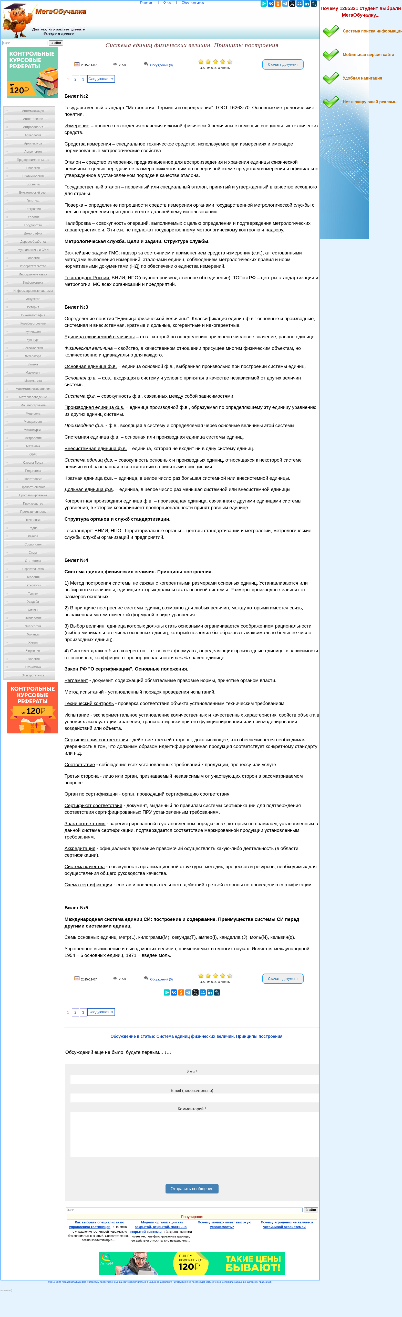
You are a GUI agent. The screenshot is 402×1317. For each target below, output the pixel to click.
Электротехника (33, 675)
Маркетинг (33, 372)
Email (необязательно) (192, 1090)
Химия (33, 642)
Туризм (33, 593)
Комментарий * (192, 1109)
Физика (33, 610)
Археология (33, 135)
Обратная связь (193, 2)
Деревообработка (33, 241)
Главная (146, 2)
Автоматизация (33, 111)
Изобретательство (33, 266)
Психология (33, 520)
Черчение (33, 651)
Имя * (192, 1072)
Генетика (33, 201)
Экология (33, 659)
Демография (33, 233)
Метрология (33, 438)
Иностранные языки (33, 274)
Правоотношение (33, 487)
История (33, 307)
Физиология (33, 618)
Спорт (33, 552)
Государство (33, 225)
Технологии (33, 585)
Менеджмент (33, 421)
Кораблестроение (33, 323)
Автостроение (33, 119)
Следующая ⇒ (101, 79)
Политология (33, 479)
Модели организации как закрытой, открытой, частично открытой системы (158, 1227)
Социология (33, 544)
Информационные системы (33, 291)
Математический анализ (33, 389)
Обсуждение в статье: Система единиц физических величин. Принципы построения (196, 1036)
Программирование (33, 495)
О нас (167, 2)
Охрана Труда (33, 462)
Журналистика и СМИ (32, 250)
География (33, 209)
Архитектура (33, 143)
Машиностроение (33, 405)
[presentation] (109, 1172)
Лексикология (33, 348)
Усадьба (33, 602)
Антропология (33, 127)
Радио (33, 528)
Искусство (33, 299)
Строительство (33, 569)
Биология (33, 168)
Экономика (33, 667)
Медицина (33, 413)
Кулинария (33, 331)
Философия (33, 626)
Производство (33, 503)
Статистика (33, 561)
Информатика (33, 282)
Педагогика (33, 471)
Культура (33, 340)
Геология (33, 217)
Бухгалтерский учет (33, 192)
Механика (33, 446)
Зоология (33, 258)
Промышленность (33, 512)
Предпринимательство (33, 160)
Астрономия (33, 151)
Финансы (33, 634)
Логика (33, 364)
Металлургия (33, 430)
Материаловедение (33, 397)
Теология (32, 577)
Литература (33, 356)
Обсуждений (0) (161, 65)
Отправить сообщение (192, 1189)
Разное (33, 536)
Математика (33, 381)
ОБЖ (33, 454)
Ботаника (33, 184)
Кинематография (33, 315)
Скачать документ (283, 64)
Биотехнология (33, 176)
